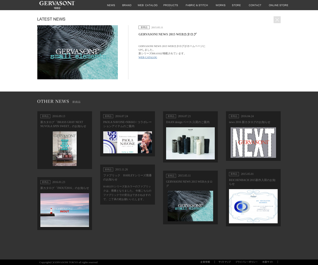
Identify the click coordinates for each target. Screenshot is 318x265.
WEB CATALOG (148, 57)
